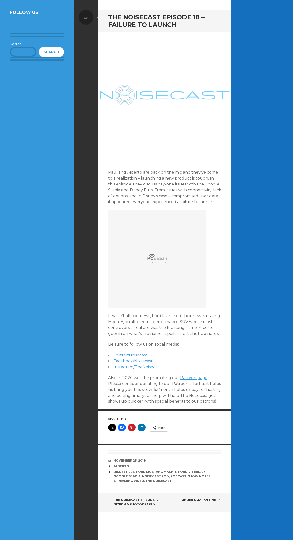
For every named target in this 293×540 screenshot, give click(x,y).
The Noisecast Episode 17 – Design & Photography (134, 502)
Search (16, 44)
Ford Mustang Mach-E (156, 472)
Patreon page (193, 377)
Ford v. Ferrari (192, 472)
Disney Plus (124, 472)
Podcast (178, 476)
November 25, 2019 (130, 460)
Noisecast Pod (155, 476)
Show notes (199, 476)
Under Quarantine (201, 500)
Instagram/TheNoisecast (137, 367)
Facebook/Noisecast (133, 361)
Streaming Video (129, 481)
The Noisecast (159, 481)
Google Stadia (127, 476)
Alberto (121, 466)
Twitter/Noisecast (130, 355)
